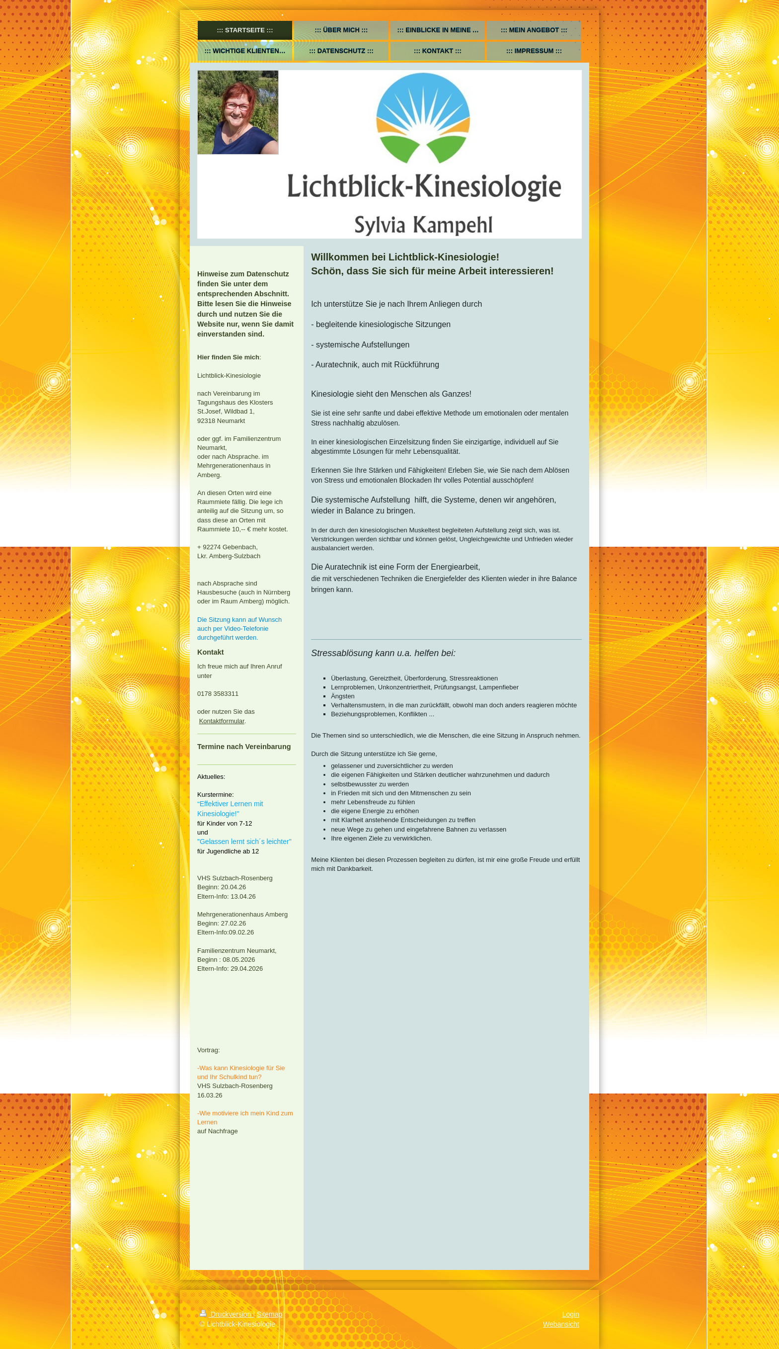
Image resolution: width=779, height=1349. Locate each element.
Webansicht (561, 1324)
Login (570, 1314)
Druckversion (226, 1314)
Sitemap (269, 1314)
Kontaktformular (221, 721)
